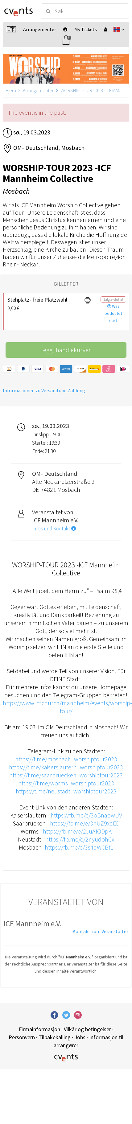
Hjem (11, 90)
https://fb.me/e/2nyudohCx (79, 839)
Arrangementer (38, 90)
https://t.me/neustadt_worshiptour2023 (66, 791)
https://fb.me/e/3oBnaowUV (86, 815)
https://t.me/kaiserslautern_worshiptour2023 (66, 767)
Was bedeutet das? (113, 313)
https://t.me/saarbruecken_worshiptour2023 (66, 775)
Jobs (79, 1037)
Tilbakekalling (55, 1037)
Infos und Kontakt (54, 528)
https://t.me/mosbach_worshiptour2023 (66, 759)
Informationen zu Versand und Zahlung (44, 390)
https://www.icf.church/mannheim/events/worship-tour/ (67, 707)
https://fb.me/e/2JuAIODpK (77, 831)
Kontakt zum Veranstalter (100, 931)
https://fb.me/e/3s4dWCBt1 (79, 847)
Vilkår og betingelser (87, 1029)
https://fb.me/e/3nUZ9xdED (85, 823)
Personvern (22, 1037)
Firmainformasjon (39, 1029)
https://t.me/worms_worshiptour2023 (66, 783)
